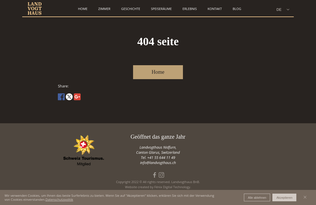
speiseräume (161, 9)
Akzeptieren (284, 197)
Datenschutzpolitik (59, 199)
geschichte (130, 9)
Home (158, 72)
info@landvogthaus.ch (158, 162)
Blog (237, 9)
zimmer (104, 9)
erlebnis (189, 9)
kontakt (214, 9)
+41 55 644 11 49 (161, 157)
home (82, 9)
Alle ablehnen (257, 197)
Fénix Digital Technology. (172, 187)
